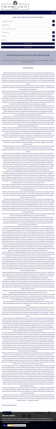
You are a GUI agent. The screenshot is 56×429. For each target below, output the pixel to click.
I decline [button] (10, 425)
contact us (45, 60)
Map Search (28, 47)
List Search (28, 43)
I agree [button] (4, 425)
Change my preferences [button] (19, 425)
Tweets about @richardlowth (9, 405)
